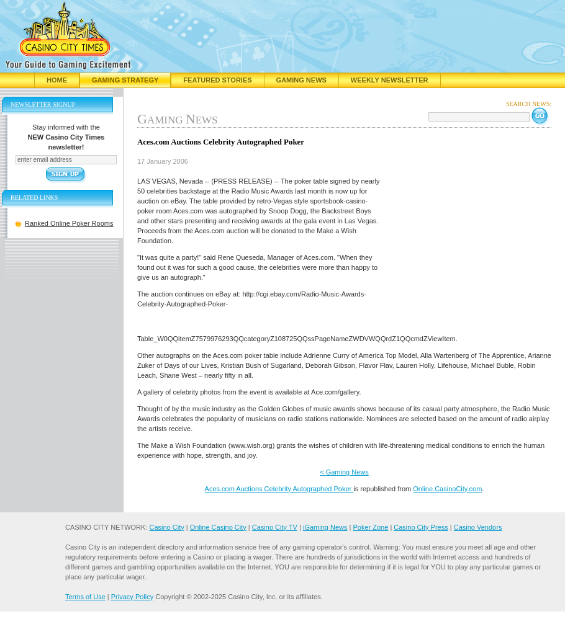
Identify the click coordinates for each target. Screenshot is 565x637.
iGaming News (325, 527)
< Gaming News (344, 472)
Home (57, 80)
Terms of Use (85, 596)
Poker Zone (370, 527)
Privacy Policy (132, 596)
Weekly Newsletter (389, 80)
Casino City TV (274, 527)
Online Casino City (218, 527)
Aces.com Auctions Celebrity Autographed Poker (279, 488)
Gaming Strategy (125, 80)
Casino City (166, 527)
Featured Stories (217, 80)
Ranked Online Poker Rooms (69, 223)
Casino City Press (421, 527)
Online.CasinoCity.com (447, 488)
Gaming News (301, 80)
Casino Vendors (478, 527)
